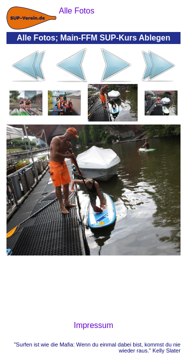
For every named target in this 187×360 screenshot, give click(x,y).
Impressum (93, 325)
